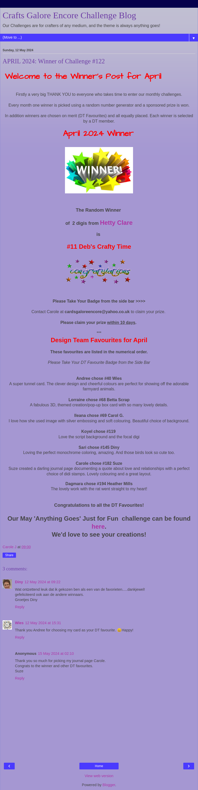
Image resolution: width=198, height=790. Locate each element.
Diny (19, 582)
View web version (99, 776)
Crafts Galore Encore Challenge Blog (69, 15)
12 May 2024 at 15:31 (43, 623)
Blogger (109, 785)
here (98, 526)
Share (9, 555)
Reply (19, 607)
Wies (19, 623)
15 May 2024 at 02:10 (56, 653)
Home (99, 766)
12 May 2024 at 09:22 (42, 582)
